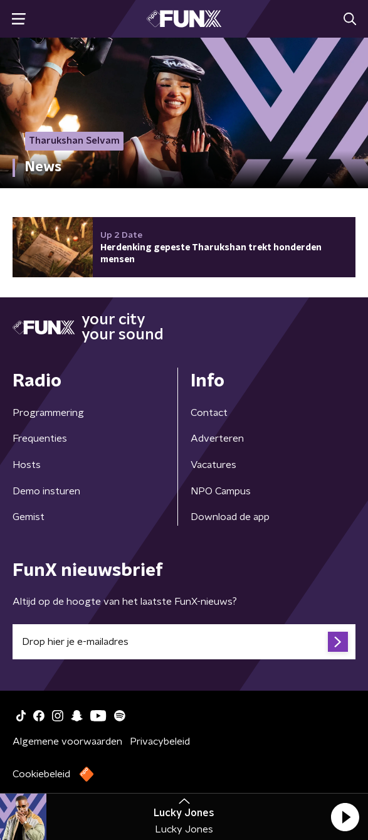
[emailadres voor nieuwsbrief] (184, 641)
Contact (209, 413)
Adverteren (217, 438)
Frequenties (40, 438)
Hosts (27, 465)
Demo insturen (46, 491)
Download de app (230, 517)
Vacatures (213, 465)
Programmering (48, 413)
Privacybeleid (160, 741)
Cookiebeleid (41, 774)
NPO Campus (221, 491)
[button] (345, 817)
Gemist (29, 517)
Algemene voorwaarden (67, 741)
